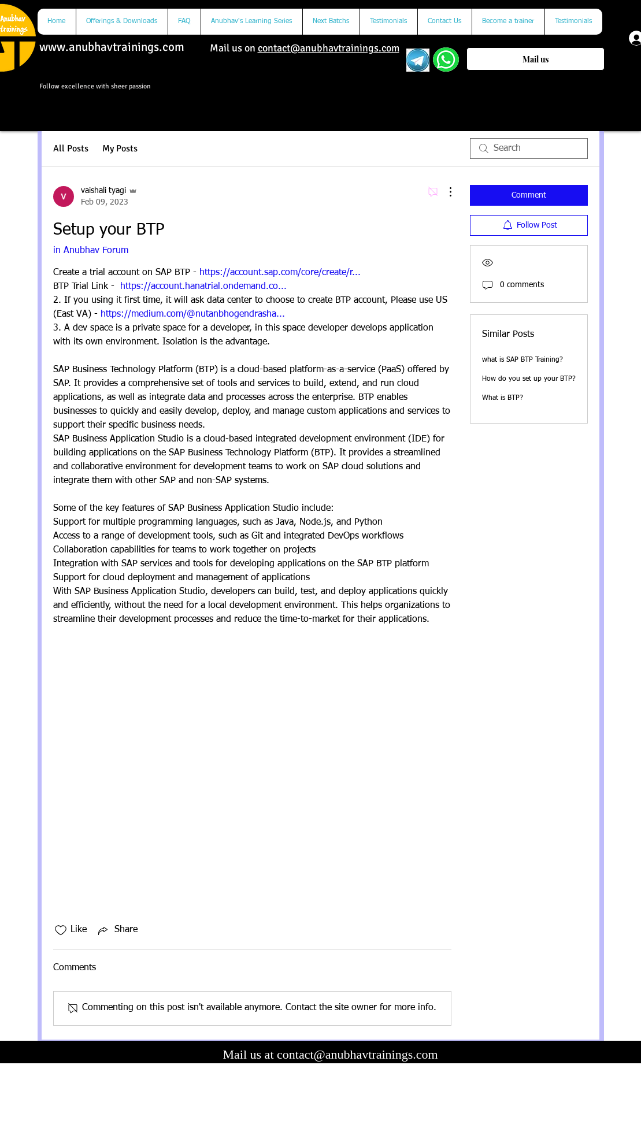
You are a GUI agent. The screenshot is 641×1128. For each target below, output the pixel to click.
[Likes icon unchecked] (60, 930)
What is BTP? (502, 398)
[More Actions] (444, 192)
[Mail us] (535, 58)
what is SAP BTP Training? (522, 360)
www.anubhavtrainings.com (111, 46)
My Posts (120, 148)
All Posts (70, 148)
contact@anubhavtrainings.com (328, 48)
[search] (529, 148)
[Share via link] (117, 930)
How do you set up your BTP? (529, 379)
